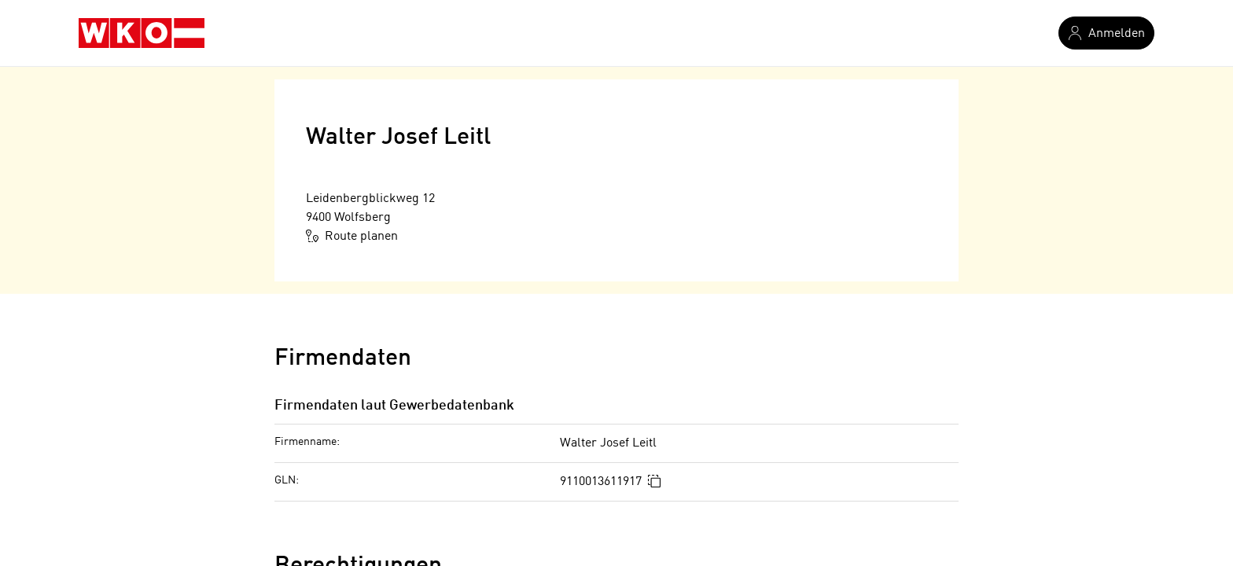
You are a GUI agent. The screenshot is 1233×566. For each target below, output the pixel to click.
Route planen (352, 236)
